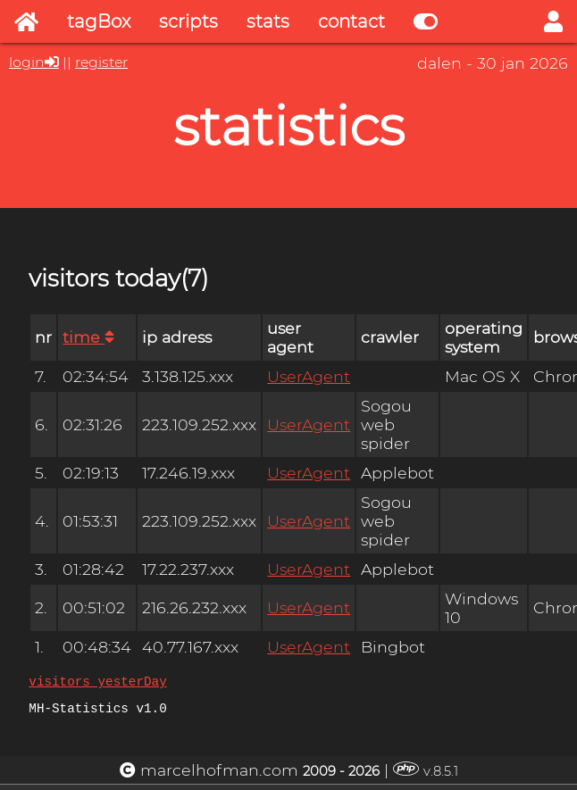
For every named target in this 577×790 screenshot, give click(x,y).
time (88, 337)
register (101, 62)
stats (268, 21)
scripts (188, 21)
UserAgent (308, 376)
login (27, 62)
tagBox (98, 21)
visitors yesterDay (97, 683)
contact (351, 21)
